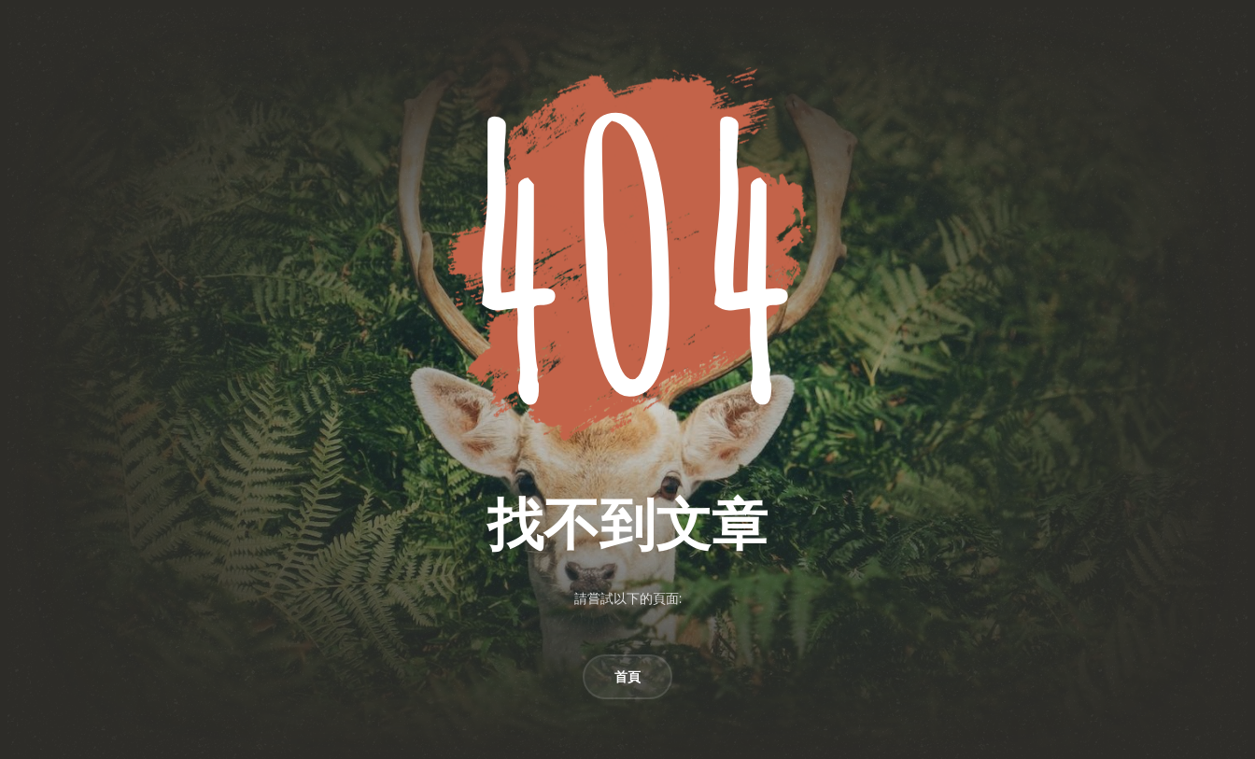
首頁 (627, 676)
